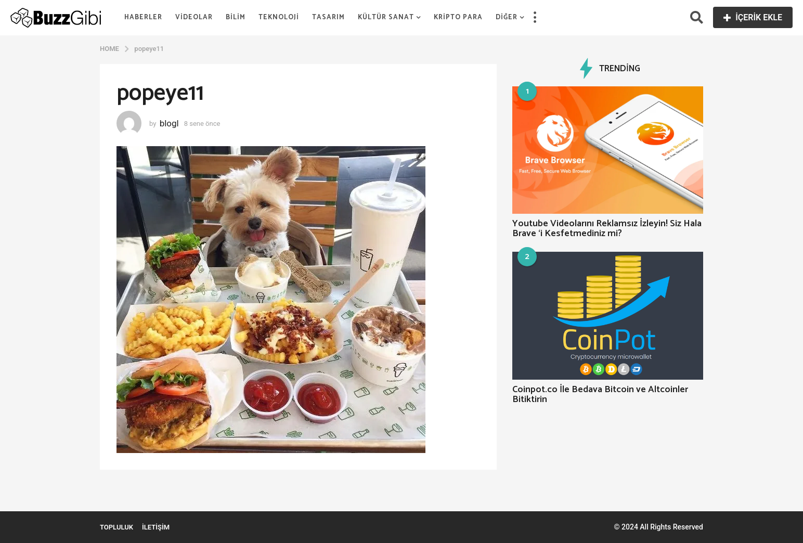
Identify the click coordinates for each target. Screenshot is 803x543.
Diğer (506, 17)
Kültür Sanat (386, 17)
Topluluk (116, 527)
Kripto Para (458, 17)
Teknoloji (278, 17)
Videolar (194, 17)
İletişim (156, 527)
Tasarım (328, 17)
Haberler (143, 17)
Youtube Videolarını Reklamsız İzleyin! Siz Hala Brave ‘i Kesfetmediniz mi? (607, 228)
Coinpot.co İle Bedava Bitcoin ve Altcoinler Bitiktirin (600, 394)
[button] (534, 17)
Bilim (235, 17)
